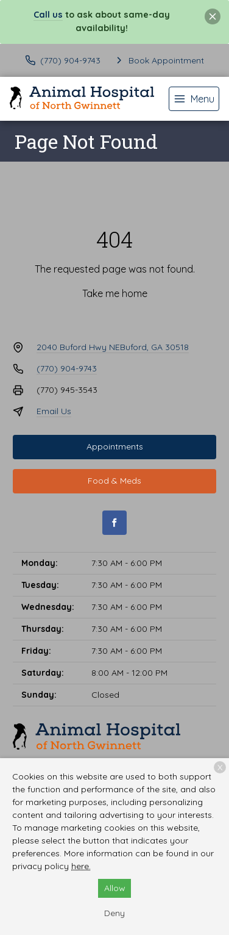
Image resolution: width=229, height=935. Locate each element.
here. (81, 866)
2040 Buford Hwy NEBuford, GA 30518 (113, 347)
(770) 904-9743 (67, 368)
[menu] (194, 99)
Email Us (54, 411)
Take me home (114, 293)
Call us (48, 14)
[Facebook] (114, 522)
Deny (114, 913)
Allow (114, 888)
